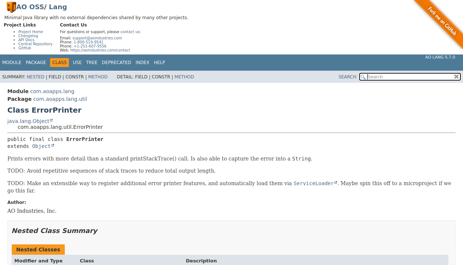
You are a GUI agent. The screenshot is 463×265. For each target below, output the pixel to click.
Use (77, 62)
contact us (129, 32)
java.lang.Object (28, 121)
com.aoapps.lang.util (60, 99)
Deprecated (116, 62)
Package (36, 62)
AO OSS (30, 7)
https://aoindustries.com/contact (100, 50)
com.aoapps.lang (52, 91)
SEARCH (348, 77)
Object (41, 146)
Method (98, 77)
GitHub (24, 48)
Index (143, 62)
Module (11, 62)
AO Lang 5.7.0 (440, 57)
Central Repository (35, 44)
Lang (58, 7)
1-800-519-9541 (88, 42)
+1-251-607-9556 (90, 46)
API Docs (26, 40)
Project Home (30, 32)
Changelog (28, 36)
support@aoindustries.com (97, 38)
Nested (35, 77)
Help (159, 62)
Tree (92, 62)
